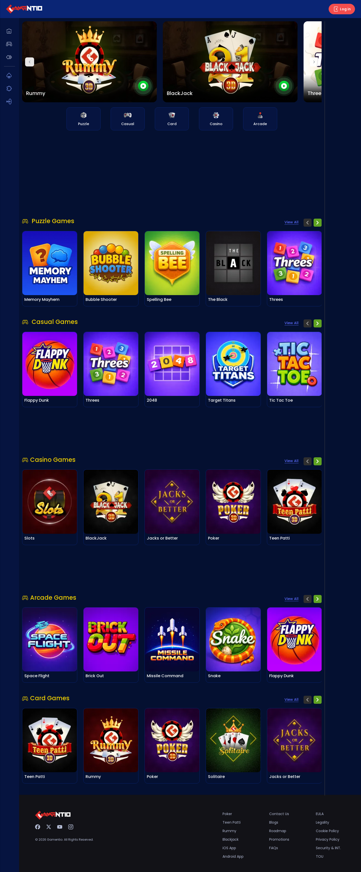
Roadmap (277, 830)
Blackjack (231, 839)
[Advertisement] (172, 170)
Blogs (273, 822)
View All (291, 222)
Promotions (279, 839)
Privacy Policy (327, 839)
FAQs (273, 847)
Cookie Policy (327, 830)
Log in (342, 9)
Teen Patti (232, 822)
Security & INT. (328, 847)
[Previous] (29, 61)
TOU (319, 856)
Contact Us (279, 813)
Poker (227, 813)
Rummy (229, 830)
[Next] (314, 61)
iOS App (229, 847)
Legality (322, 822)
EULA (320, 813)
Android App (233, 856)
